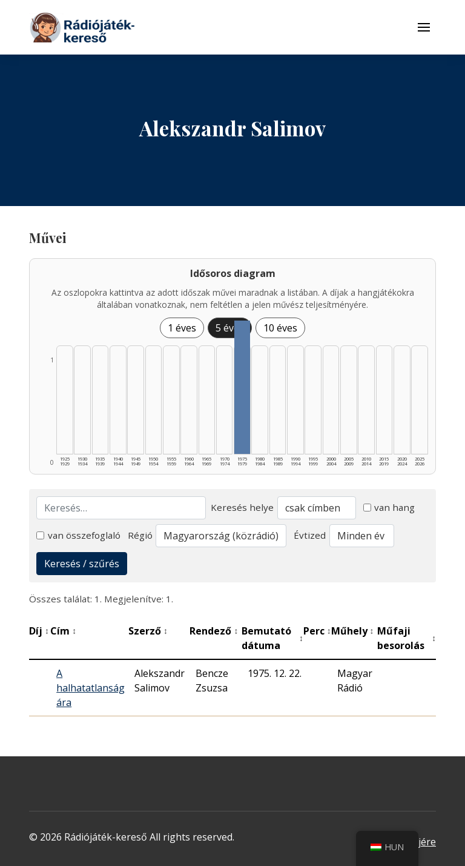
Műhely (352, 631)
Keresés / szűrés (81, 563)
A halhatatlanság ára (90, 688)
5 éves (230, 328)
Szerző (148, 631)
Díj (39, 631)
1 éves (182, 328)
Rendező (214, 631)
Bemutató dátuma (272, 638)
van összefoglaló (78, 535)
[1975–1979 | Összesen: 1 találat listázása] (242, 387)
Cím (63, 631)
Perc (317, 631)
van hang (389, 507)
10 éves (280, 328)
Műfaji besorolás (406, 638)
